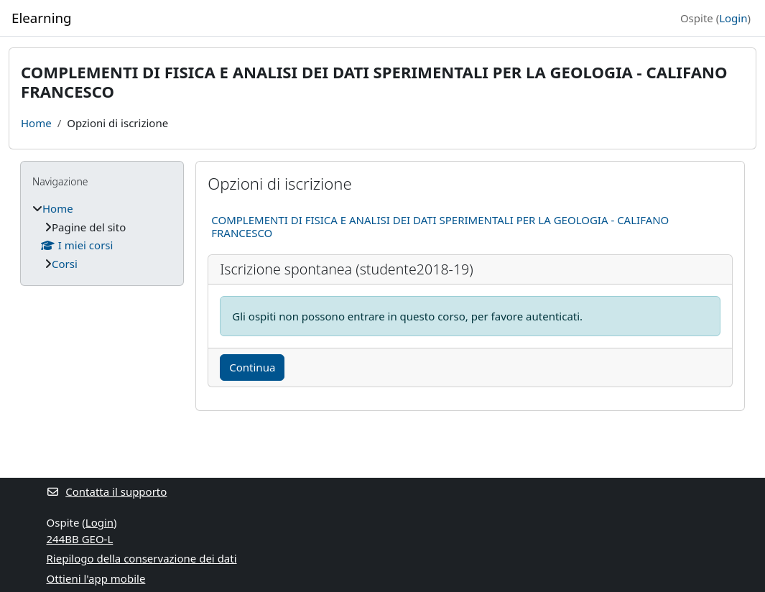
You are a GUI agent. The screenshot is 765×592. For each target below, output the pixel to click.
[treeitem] (102, 236)
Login (733, 18)
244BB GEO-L (80, 539)
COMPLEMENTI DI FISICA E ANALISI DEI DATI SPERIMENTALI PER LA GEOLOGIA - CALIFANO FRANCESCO (440, 226)
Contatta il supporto (107, 491)
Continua (252, 367)
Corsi (65, 263)
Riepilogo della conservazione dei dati (142, 558)
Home (36, 123)
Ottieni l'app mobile (96, 578)
